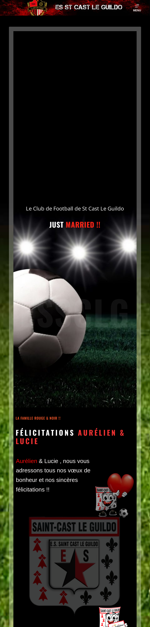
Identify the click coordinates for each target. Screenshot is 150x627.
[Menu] (137, 8)
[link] (26, 461)
